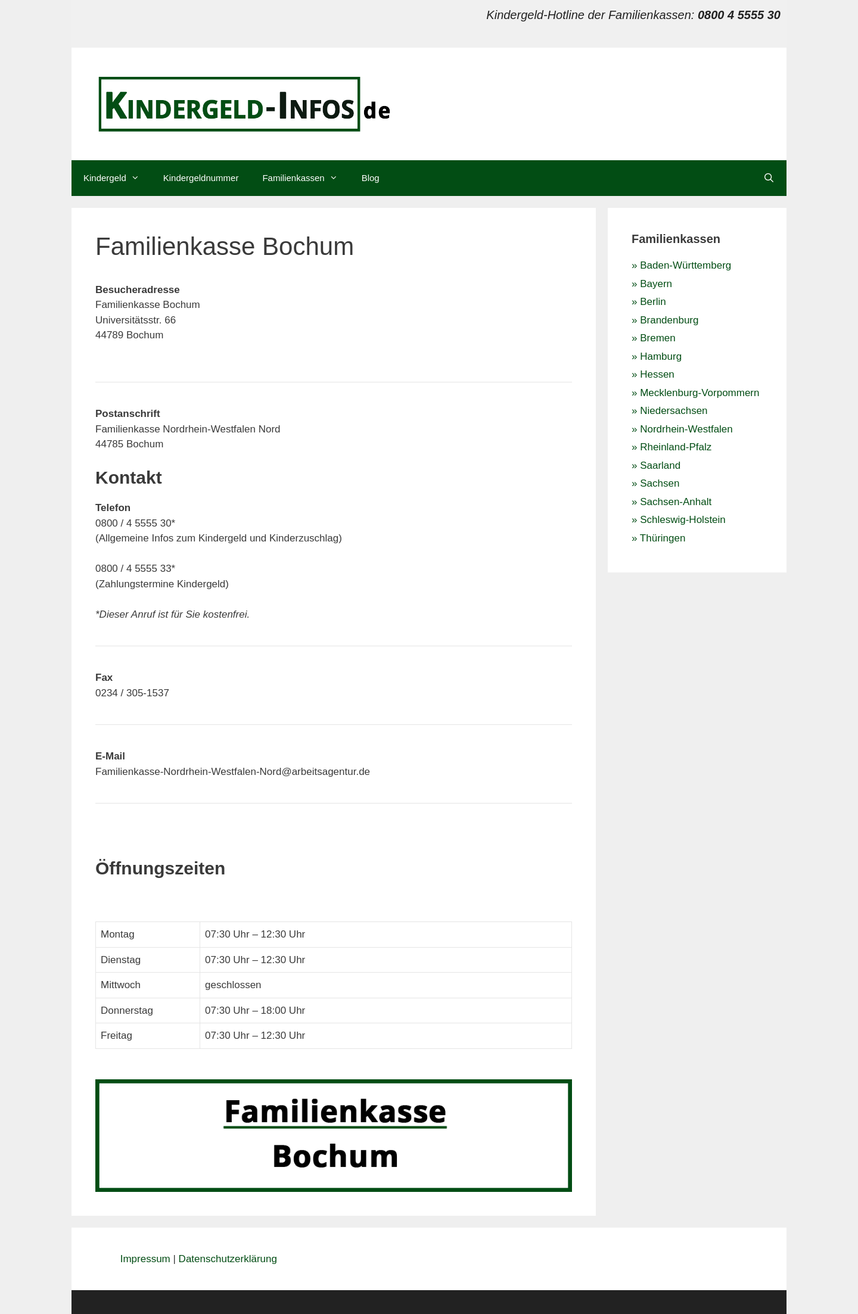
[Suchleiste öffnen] (768, 178)
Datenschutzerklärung (228, 1259)
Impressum (146, 1259)
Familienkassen (305, 178)
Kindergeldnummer (201, 178)
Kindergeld (117, 178)
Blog (371, 178)
